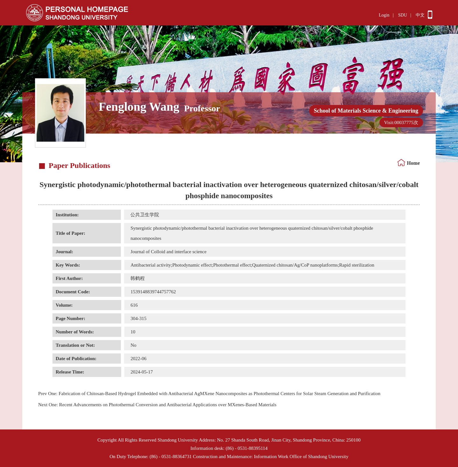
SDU (402, 15)
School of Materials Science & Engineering (366, 111)
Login (384, 15)
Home (413, 163)
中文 (420, 15)
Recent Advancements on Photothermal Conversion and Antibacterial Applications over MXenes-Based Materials (157, 404)
